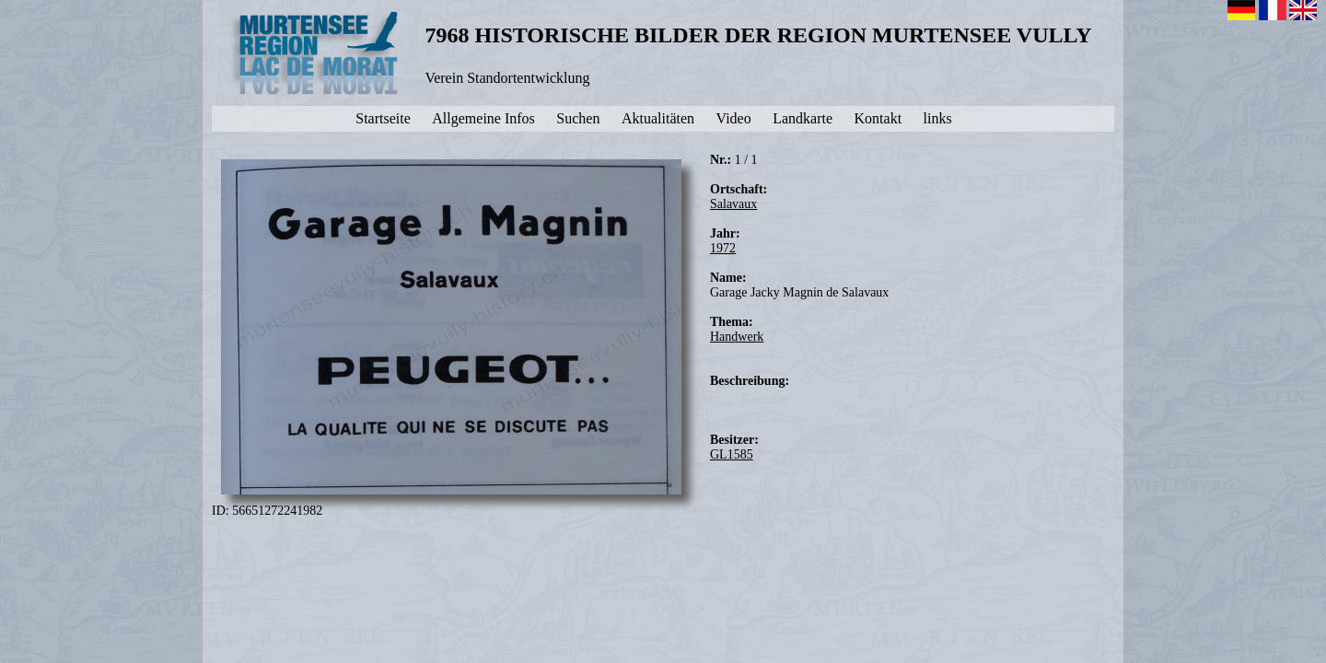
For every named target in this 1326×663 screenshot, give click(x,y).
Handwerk (736, 336)
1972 (723, 248)
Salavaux (733, 204)
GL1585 (731, 454)
